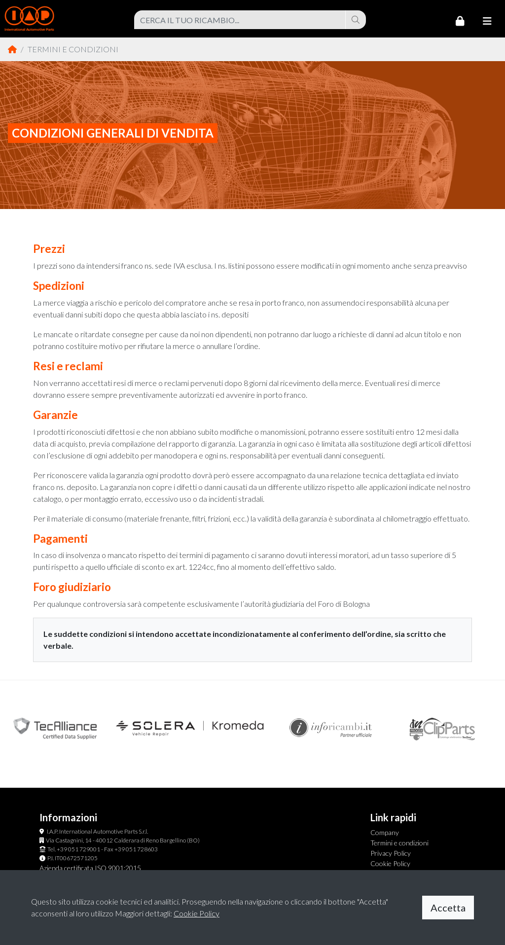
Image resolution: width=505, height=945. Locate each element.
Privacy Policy (390, 853)
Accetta (448, 907)
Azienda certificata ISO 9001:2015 (90, 868)
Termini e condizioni (399, 843)
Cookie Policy (390, 863)
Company (384, 832)
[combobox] (240, 19)
